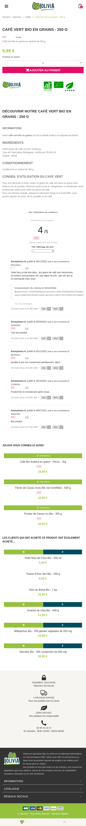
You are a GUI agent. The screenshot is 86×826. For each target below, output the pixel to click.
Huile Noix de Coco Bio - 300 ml (43, 557)
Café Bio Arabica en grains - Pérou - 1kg (43, 461)
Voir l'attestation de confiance (42, 212)
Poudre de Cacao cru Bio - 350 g (43, 513)
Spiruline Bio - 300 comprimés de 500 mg (43, 651)
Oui (46, 309)
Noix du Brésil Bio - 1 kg (43, 589)
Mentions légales (60, 813)
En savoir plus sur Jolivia (34, 764)
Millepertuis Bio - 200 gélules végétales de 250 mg (43, 631)
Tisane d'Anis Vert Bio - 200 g (43, 573)
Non (58, 309)
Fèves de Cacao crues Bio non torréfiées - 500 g (43, 487)
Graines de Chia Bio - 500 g (43, 610)
